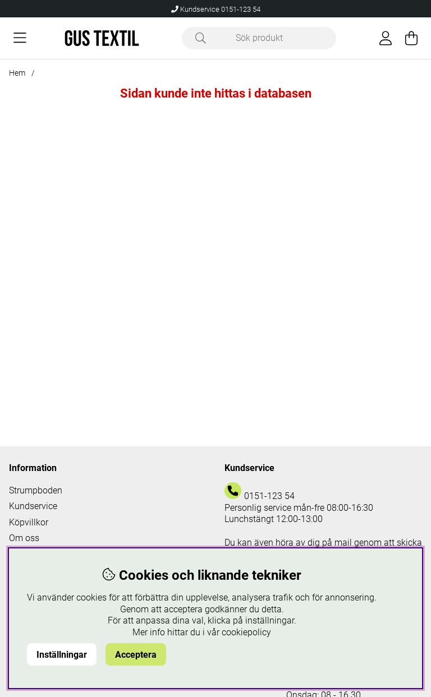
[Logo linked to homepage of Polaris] (102, 38)
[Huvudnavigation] (20, 38)
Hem (17, 72)
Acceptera (136, 654)
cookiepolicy (246, 632)
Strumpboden (35, 490)
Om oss (24, 538)
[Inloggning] (385, 38)
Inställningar (61, 654)
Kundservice (33, 506)
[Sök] (259, 38)
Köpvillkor (28, 522)
